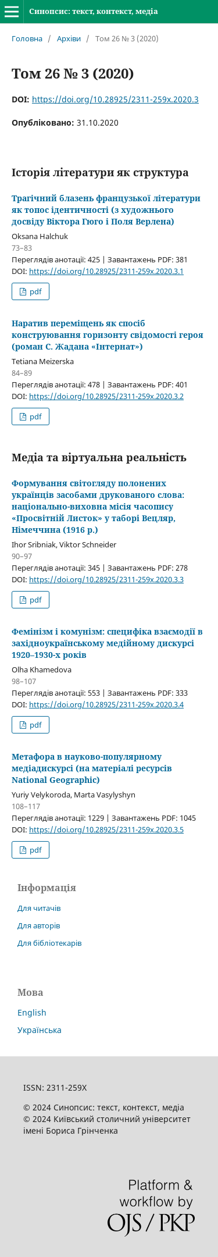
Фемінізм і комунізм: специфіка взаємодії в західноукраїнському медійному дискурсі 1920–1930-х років (107, 643)
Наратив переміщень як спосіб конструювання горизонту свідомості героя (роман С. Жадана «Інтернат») (107, 335)
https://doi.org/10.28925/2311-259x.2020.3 (115, 99)
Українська (39, 1029)
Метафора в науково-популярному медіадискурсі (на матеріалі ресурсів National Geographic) (92, 768)
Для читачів (38, 908)
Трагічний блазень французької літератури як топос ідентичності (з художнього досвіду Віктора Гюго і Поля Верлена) (106, 210)
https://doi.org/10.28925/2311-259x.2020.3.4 (106, 704)
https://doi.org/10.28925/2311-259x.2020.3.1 (106, 271)
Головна (27, 38)
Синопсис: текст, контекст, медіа (93, 11)
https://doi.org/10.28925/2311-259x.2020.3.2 (106, 396)
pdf (34, 291)
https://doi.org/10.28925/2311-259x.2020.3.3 (106, 579)
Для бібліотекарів (49, 943)
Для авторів (38, 925)
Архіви (69, 38)
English (32, 1012)
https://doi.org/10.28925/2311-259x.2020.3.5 (106, 829)
